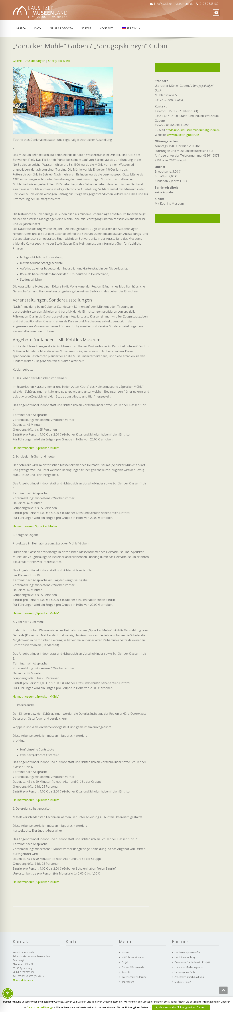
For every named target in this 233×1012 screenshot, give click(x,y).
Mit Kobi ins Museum (133, 957)
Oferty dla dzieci (59, 61)
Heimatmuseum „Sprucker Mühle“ (36, 448)
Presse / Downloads (133, 967)
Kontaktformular (23, 980)
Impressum (128, 981)
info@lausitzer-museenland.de (173, 4)
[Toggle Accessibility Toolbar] (8, 993)
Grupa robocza (61, 28)
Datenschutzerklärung (134, 977)
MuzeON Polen (183, 981)
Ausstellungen (35, 61)
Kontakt (106, 28)
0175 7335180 (209, 4)
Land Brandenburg (185, 957)
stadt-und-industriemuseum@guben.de (193, 130)
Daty (37, 28)
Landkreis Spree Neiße (187, 952)
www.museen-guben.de (183, 135)
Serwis (86, 28)
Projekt (125, 962)
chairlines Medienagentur (189, 967)
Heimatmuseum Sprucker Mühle (35, 526)
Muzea (21, 28)
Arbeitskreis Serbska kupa (189, 977)
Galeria (17, 61)
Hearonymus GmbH (185, 972)
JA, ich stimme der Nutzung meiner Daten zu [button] (181, 1007)
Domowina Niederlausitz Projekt (192, 962)
